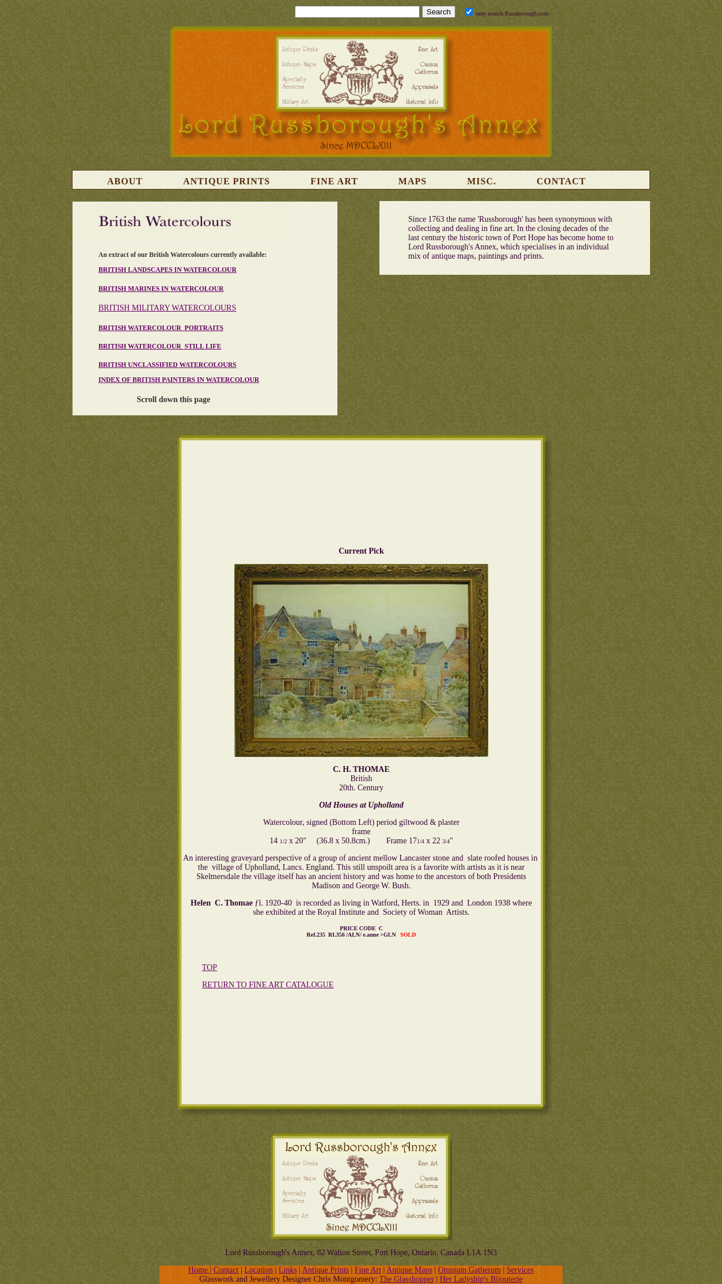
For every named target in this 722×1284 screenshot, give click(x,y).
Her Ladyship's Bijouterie (481, 1279)
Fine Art (334, 181)
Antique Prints (226, 181)
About (125, 181)
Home (199, 1270)
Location (258, 1270)
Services (520, 1270)
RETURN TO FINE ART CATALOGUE (267, 984)
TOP (209, 967)
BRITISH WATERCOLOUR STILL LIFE (159, 346)
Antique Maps (409, 1270)
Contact (561, 181)
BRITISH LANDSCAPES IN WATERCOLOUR (167, 270)
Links (288, 1270)
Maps (412, 181)
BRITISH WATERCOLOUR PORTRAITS (160, 328)
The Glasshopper (406, 1279)
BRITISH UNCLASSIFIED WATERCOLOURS (167, 365)
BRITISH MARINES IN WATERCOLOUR (160, 289)
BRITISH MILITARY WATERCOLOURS (167, 308)
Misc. (481, 181)
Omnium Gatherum (469, 1270)
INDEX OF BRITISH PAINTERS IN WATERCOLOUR (178, 380)
